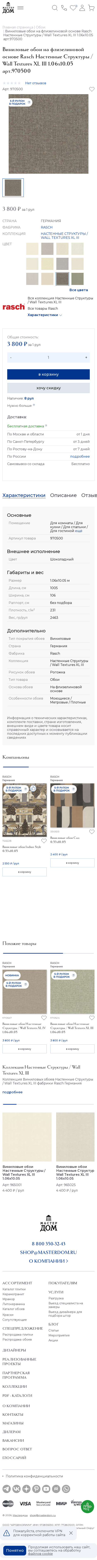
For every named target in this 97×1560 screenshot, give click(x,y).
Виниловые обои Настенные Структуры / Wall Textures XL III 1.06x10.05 (23, 1172)
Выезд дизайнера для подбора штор (65, 1313)
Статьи (53, 1330)
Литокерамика (13, 1304)
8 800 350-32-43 (48, 1244)
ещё (78, 531)
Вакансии (13, 1440)
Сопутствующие (14, 1320)
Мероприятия (59, 1335)
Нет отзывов (35, 83)
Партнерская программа (16, 1375)
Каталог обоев (13, 1309)
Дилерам (11, 1432)
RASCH (47, 227)
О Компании (16, 1406)
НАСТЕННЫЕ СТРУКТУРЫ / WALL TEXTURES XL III (64, 236)
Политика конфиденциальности (34, 1476)
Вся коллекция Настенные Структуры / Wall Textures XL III (60, 300)
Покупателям (62, 1283)
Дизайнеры (14, 1350)
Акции (53, 1340)
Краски (7, 1315)
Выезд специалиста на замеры (65, 1305)
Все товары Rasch (43, 309)
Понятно (15, 1550)
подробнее (80, 456)
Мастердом (20, 1515)
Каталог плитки (14, 1289)
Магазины (13, 1423)
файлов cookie (40, 1554)
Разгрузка (56, 1298)
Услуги (55, 1292)
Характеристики (43, 315)
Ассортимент (17, 1283)
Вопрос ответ (17, 1449)
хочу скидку (49, 388)
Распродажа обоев (17, 1339)
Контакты (12, 1414)
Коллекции (14, 1386)
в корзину (48, 374)
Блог (53, 1324)
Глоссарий (14, 1458)
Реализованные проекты (19, 1361)
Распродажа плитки (17, 1334)
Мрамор (8, 1299)
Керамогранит (13, 1294)
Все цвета (78, 290)
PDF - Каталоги (17, 1395)
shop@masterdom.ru (48, 1252)
